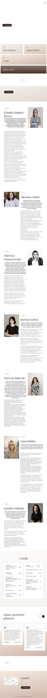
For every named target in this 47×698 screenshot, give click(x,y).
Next (43, 616)
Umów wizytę (7, 25)
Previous (39, 616)
